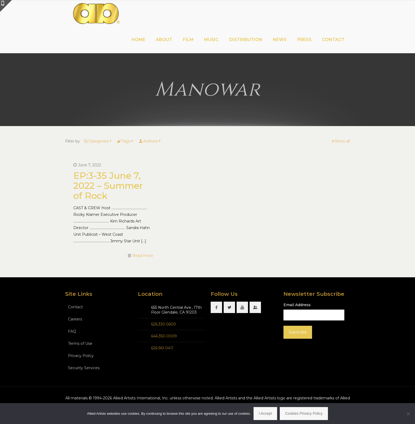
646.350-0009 (164, 336)
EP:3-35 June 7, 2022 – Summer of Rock (108, 185)
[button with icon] (216, 307)
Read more (142, 255)
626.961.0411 (162, 348)
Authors (150, 141)
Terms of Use (80, 343)
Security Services (84, 367)
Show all (340, 141)
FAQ (72, 331)
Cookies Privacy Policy (304, 413)
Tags (125, 141)
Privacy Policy (81, 355)
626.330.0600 (163, 324)
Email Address (297, 304)
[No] (408, 413)
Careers (75, 319)
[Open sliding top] (6, 6)
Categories (98, 141)
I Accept (265, 413)
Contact (75, 307)
